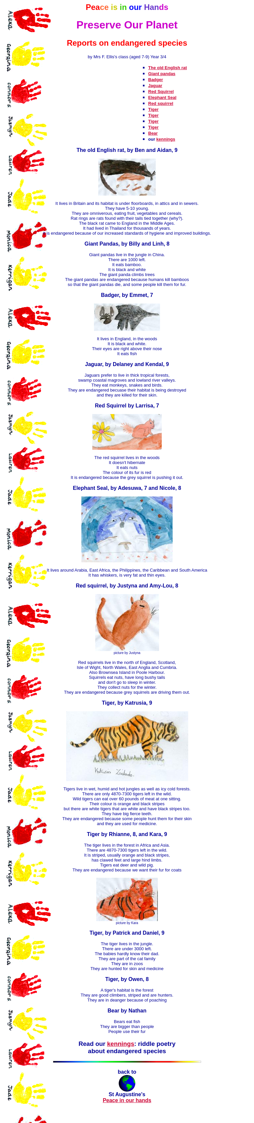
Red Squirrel (161, 91)
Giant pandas (161, 73)
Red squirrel (160, 103)
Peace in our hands (127, 1100)
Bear (153, 133)
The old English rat (167, 67)
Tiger (153, 109)
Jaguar (155, 85)
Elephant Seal (162, 97)
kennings (165, 139)
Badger (155, 79)
